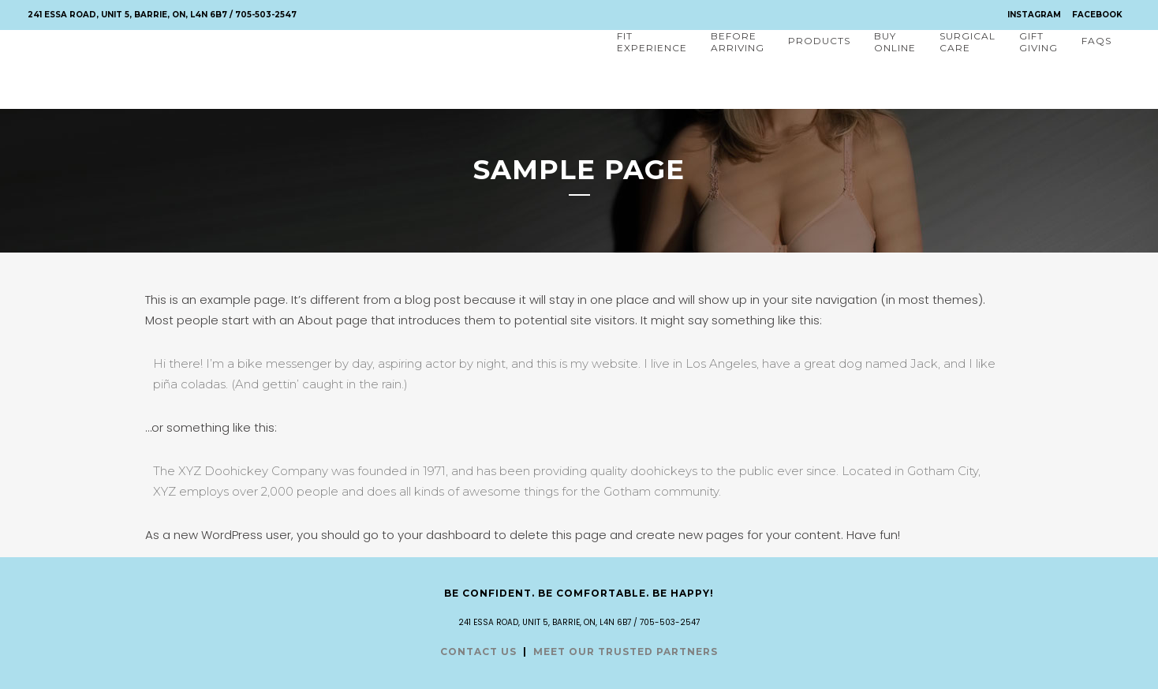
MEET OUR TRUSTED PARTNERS (625, 651)
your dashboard (444, 534)
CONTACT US (478, 651)
